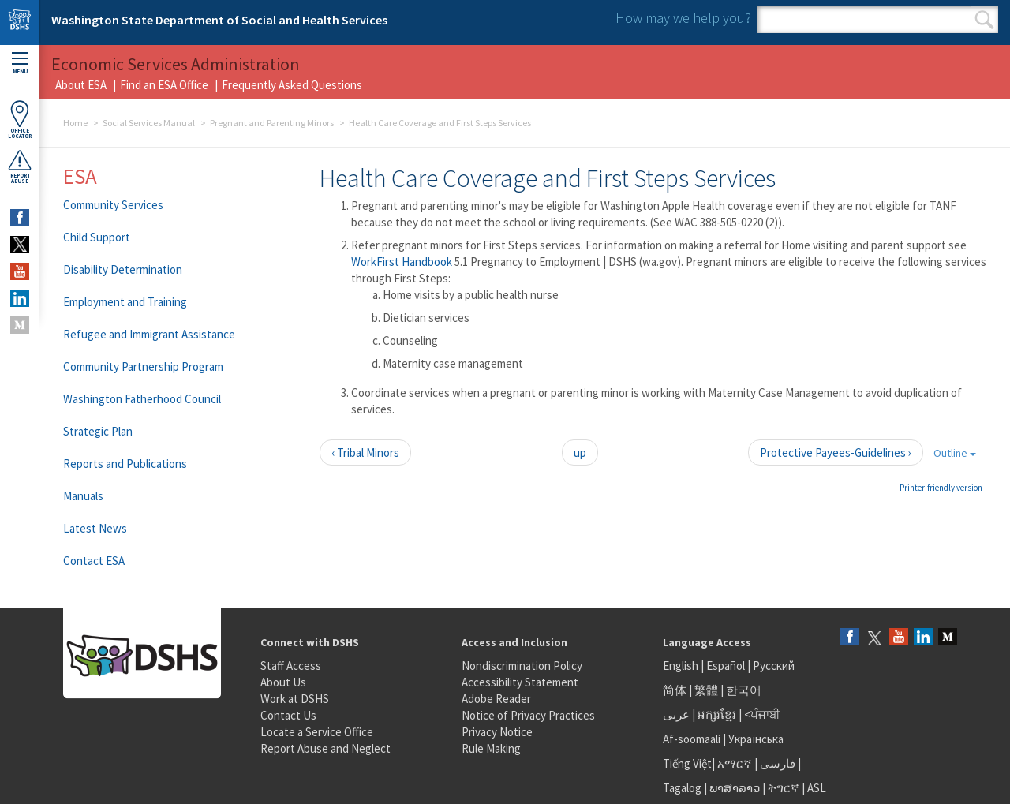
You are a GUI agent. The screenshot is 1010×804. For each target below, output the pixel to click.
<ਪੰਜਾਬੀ (762, 714)
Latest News (95, 528)
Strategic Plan (98, 431)
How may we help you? (683, 17)
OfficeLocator (20, 119)
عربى (676, 714)
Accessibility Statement (520, 682)
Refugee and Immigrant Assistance (149, 334)
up (580, 452)
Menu (20, 63)
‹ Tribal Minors (365, 452)
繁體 (707, 689)
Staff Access (290, 665)
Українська (756, 738)
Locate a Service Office (316, 731)
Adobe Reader (496, 698)
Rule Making (491, 748)
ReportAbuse (20, 166)
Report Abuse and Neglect (325, 748)
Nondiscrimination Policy (522, 665)
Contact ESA (94, 560)
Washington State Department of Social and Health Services (219, 20)
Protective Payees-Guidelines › (835, 452)
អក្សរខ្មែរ (717, 714)
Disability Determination (122, 269)
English (682, 665)
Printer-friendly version (941, 487)
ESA (80, 176)
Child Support (96, 237)
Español (725, 665)
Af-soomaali (691, 738)
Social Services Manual (149, 123)
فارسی (776, 763)
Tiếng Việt (687, 763)
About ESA (81, 84)
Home (75, 123)
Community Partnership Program (143, 366)
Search (984, 19)
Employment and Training (125, 301)
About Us (283, 682)
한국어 (743, 689)
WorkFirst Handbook (402, 261)
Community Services (113, 204)
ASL (816, 787)
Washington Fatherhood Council (142, 398)
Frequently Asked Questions (292, 84)
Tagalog (682, 787)
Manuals (83, 495)
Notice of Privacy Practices (528, 715)
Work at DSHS (294, 698)
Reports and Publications (125, 463)
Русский (774, 665)
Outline (954, 453)
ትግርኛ (783, 787)
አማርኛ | (737, 763)
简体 (674, 689)
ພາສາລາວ (734, 787)
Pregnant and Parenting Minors (272, 123)
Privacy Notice (497, 731)
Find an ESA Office (164, 84)
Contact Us (288, 715)
